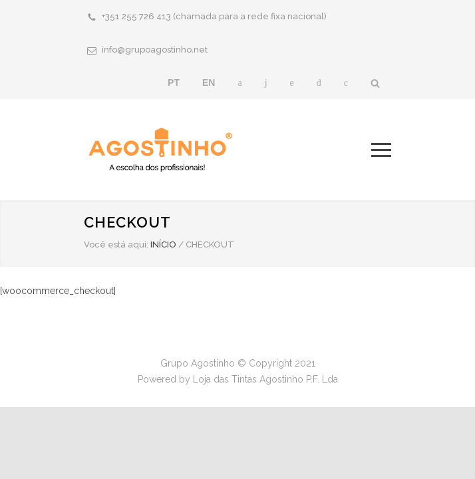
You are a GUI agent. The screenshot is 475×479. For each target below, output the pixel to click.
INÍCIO (163, 244)
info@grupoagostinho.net (155, 50)
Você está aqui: (116, 244)
